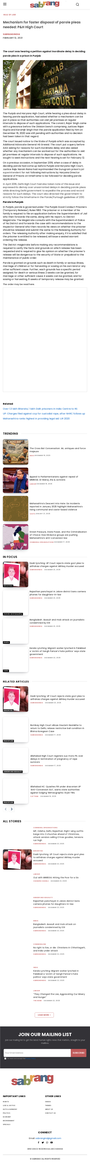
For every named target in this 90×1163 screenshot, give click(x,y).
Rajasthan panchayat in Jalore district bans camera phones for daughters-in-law (58, 593)
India (32, 455)
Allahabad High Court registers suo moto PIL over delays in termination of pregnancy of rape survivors (56, 758)
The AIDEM (37, 1001)
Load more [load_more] (44, 1015)
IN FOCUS (10, 557)
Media (6, 642)
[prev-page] (5, 809)
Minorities (8, 586)
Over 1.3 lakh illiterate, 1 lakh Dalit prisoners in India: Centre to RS (40, 408)
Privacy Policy (30, 1058)
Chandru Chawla (41, 881)
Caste (32, 514)
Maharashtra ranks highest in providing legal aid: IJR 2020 (36, 418)
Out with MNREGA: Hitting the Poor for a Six (56, 877)
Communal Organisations (42, 542)
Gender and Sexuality (13, 614)
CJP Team (34, 796)
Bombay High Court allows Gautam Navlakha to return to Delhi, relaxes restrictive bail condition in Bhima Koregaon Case (57, 728)
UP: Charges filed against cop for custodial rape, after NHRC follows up (44, 413)
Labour (33, 484)
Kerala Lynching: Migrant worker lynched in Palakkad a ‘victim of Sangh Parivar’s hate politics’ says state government (58, 651)
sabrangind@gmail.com (48, 1138)
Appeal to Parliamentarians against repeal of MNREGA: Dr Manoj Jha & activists (54, 478)
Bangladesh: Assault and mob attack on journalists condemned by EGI (54, 926)
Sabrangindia (11, 34)
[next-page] (11, 809)
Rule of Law (10, 14)
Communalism (39, 944)
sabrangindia (36, 570)
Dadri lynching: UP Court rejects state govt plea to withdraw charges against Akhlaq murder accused (57, 565)
